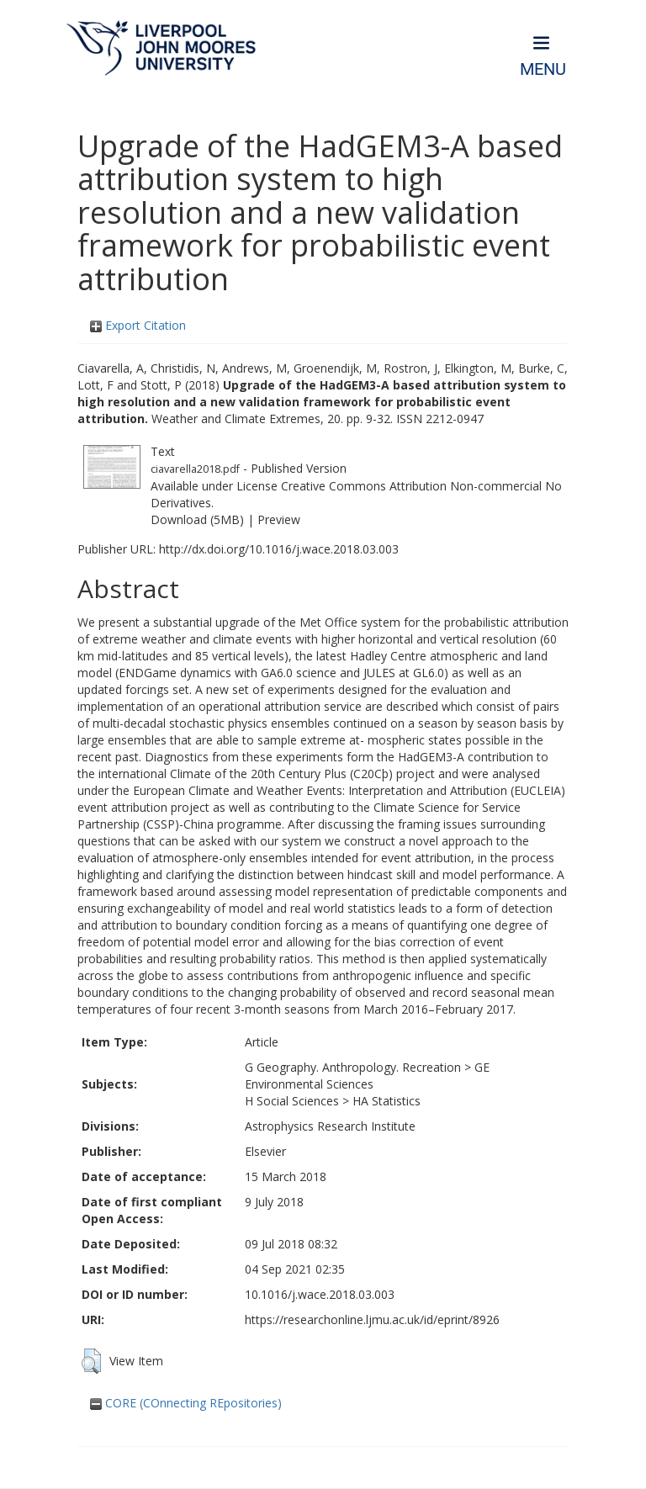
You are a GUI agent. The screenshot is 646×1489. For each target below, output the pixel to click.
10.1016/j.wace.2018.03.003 (319, 1294)
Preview (278, 519)
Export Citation (138, 325)
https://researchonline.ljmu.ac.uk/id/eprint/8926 (372, 1319)
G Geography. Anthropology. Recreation (353, 1067)
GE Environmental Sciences (367, 1075)
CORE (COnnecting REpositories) (186, 1403)
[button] (91, 1361)
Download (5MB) (197, 519)
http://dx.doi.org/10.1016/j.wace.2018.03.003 (279, 549)
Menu (543, 69)
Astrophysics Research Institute (330, 1126)
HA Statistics (386, 1101)
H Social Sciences (292, 1101)
